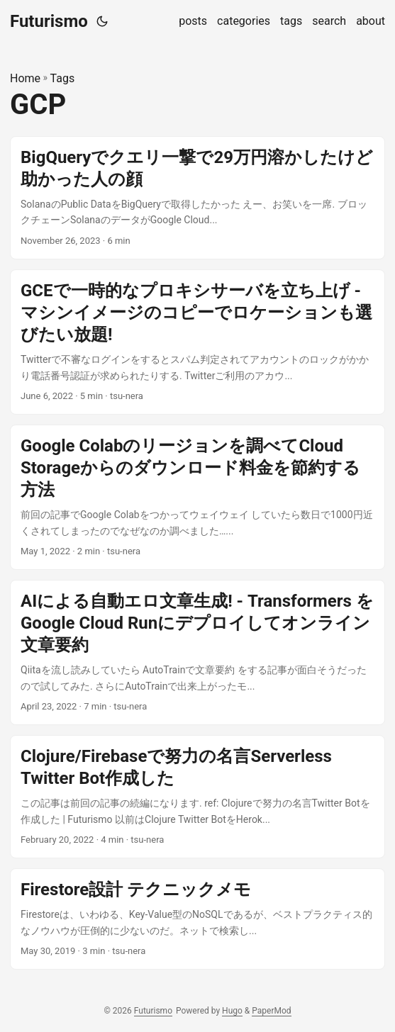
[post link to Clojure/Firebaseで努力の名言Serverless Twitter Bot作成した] (197, 797)
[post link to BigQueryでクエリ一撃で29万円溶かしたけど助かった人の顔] (197, 198)
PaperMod (271, 1011)
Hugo (232, 1011)
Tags (62, 78)
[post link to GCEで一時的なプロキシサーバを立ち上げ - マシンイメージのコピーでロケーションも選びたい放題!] (197, 342)
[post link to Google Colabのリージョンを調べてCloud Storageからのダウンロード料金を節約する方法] (197, 497)
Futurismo (49, 21)
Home (25, 78)
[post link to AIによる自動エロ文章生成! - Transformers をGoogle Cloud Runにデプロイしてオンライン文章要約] (197, 652)
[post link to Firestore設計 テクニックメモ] (197, 919)
